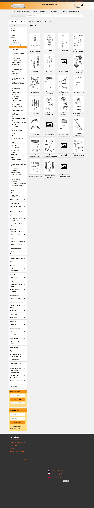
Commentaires (54, 11)
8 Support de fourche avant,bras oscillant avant (18, 82)
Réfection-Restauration (16, 302)
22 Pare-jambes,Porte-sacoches (17, 139)
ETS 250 (13, 152)
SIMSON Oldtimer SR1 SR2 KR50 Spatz (16, 219)
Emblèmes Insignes (15, 248)
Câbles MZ (13, 324)
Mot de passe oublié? (15, 428)
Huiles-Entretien (14, 262)
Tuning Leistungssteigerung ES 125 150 (18, 144)
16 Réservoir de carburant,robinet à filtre (18, 109)
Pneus (11, 238)
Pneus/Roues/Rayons (16, 185)
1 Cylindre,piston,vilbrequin (18, 52)
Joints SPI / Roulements (16, 241)
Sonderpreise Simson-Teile (16, 381)
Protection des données (15, 439)
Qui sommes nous (74, 11)
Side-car (13, 192)
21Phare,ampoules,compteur (19, 135)
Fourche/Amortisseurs (16, 174)
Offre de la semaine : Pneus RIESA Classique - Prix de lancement (16, 370)
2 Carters (14, 56)
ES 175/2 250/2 (15, 150)
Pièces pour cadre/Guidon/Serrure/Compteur (19, 182)
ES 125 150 (14, 47)
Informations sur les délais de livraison (19, 459)
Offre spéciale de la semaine (15, 343)
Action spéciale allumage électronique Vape (16, 349)
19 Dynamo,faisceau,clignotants (19, 121)
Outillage (12, 274)
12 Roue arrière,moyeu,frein (16, 95)
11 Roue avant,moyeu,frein (16, 91)
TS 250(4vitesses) (15, 42)
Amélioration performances (14, 269)
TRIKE (11, 331)
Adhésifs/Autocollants (16, 245)
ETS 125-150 (14, 154)
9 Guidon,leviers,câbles (17, 86)
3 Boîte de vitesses (16, 58)
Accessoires (13, 265)
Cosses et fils (13, 277)
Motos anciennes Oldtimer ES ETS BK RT (16, 211)
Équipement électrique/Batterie (15, 171)
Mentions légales (14, 445)
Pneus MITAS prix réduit (16, 335)
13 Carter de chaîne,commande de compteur (17, 100)
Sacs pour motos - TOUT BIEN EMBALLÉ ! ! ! (17, 376)
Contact (12, 448)
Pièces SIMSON (14, 199)
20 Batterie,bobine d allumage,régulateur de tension (17, 132)
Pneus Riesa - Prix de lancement (15, 364)
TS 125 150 (14, 40)
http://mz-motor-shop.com (56, 477)
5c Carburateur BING (17, 69)
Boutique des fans (15, 298)
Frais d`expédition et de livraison (17, 451)
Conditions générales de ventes (17, 442)
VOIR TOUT (14, 28)
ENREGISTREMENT (17, 422)
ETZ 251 (13, 37)
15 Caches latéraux (17, 106)
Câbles (12, 157)
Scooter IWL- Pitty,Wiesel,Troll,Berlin (16, 230)
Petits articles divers (16, 179)
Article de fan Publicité (22, 11)
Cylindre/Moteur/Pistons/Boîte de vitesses (18, 165)
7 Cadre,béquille (16, 75)
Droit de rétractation (15, 454)
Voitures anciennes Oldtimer (15, 306)
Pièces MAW (13, 317)
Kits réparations (14, 295)
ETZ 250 (13, 35)
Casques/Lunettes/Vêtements (18, 258)
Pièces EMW (13, 314)
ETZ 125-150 (14, 33)
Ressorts (13, 188)
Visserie (12, 281)
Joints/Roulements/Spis (17, 177)
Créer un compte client (15, 426)
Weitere (34, 11)
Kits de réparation (15, 328)
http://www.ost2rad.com (56, 470)
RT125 (11, 215)
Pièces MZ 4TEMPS (15, 206)
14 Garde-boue (15, 104)
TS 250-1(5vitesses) (16, 45)
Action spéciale (14, 338)
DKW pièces (13, 310)
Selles (12, 190)
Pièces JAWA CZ (14, 203)
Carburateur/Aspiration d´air (18, 162)
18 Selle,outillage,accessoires (18, 117)
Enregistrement (79, 1)
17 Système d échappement (15, 113)
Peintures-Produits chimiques (15, 290)
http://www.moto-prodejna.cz (57, 474)
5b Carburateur (16, 67)
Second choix (13, 386)
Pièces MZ (13, 25)
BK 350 (13, 30)
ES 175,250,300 (15, 147)
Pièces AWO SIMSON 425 (16, 225)
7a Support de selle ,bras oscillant (18, 78)
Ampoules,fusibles (15, 234)
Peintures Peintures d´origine (16, 285)
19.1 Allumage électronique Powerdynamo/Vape (17, 126)
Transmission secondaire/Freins (15, 196)
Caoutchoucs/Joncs (16, 159)
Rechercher (60, 1)
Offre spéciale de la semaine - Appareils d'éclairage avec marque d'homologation (16, 357)
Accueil (64, 11)
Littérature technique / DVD (16, 252)
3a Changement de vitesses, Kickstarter (17, 61)
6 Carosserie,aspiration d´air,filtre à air (18, 72)
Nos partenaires (14, 457)
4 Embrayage (15, 64)
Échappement (14, 168)
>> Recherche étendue (17, 403)
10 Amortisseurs (16, 88)
